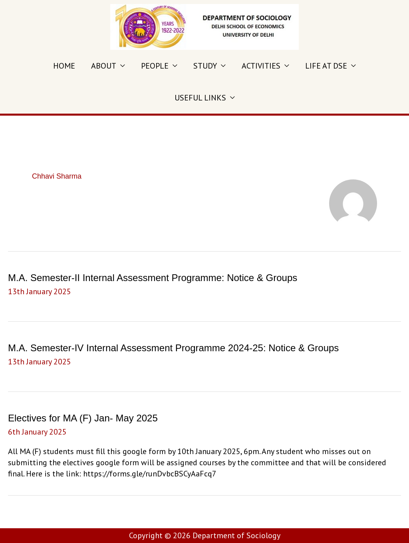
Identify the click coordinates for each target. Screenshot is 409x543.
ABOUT (103, 66)
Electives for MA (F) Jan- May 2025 (83, 418)
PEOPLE (155, 66)
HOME (64, 66)
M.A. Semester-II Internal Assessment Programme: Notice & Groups (152, 277)
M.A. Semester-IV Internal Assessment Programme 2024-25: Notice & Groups (173, 347)
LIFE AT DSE (326, 66)
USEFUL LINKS (200, 97)
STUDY (205, 66)
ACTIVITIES (261, 66)
